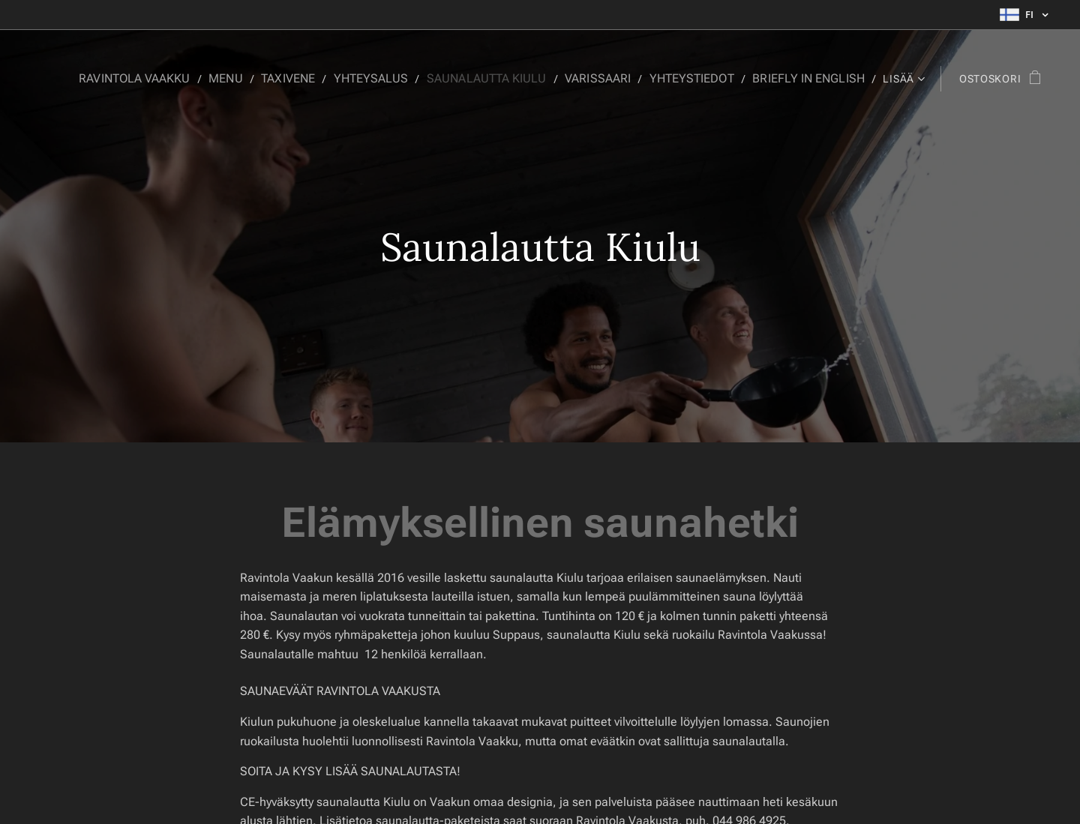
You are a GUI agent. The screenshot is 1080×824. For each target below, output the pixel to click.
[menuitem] (172, 78)
